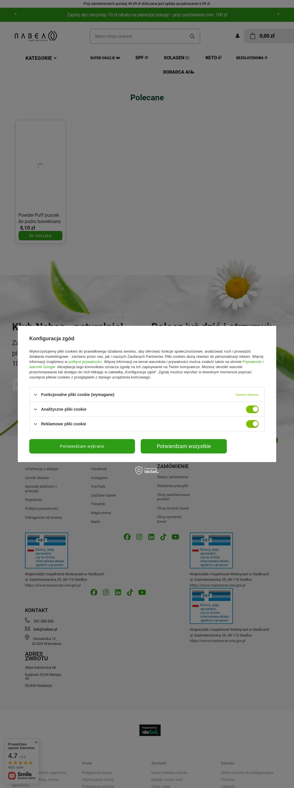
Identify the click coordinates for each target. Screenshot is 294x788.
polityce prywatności (85, 362)
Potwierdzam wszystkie (184, 446)
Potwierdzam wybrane (82, 446)
